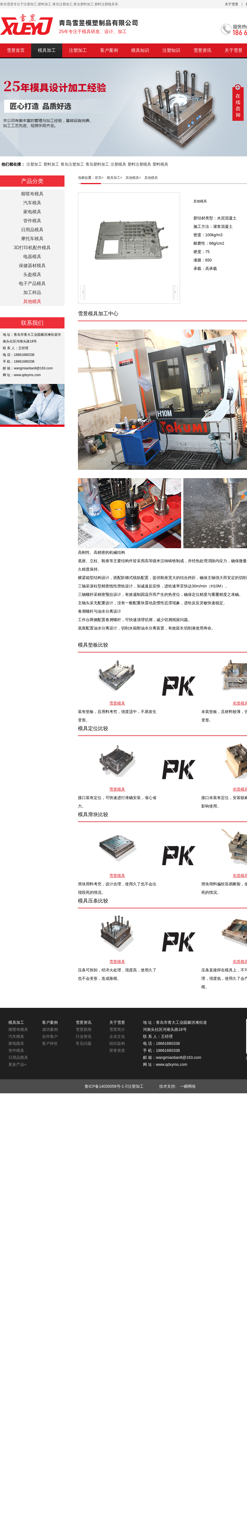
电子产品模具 (32, 283)
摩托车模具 (32, 238)
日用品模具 (32, 229)
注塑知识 (171, 50)
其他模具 (151, 178)
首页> (101, 178)
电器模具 (32, 256)
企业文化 (117, 1036)
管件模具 (32, 220)
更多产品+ (17, 1064)
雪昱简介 (117, 1029)
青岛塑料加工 (97, 164)
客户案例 (109, 50)
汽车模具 (32, 202)
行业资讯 (83, 1036)
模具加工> (116, 178)
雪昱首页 (16, 50)
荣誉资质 (117, 1050)
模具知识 (140, 50)
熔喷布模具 (32, 193)
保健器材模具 (32, 265)
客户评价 (50, 1043)
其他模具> (135, 178)
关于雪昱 (231, 4)
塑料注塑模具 (139, 164)
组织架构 (117, 1043)
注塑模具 (118, 164)
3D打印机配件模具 (32, 247)
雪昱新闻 (83, 1029)
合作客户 (50, 1036)
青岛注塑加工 (72, 164)
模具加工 (47, 50)
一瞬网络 (186, 1086)
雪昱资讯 (202, 50)
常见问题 (83, 1043)
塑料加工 (51, 164)
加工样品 (32, 292)
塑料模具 (160, 164)
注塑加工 (78, 50)
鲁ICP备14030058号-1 (104, 1086)
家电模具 (32, 211)
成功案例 (50, 1029)
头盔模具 (32, 274)
